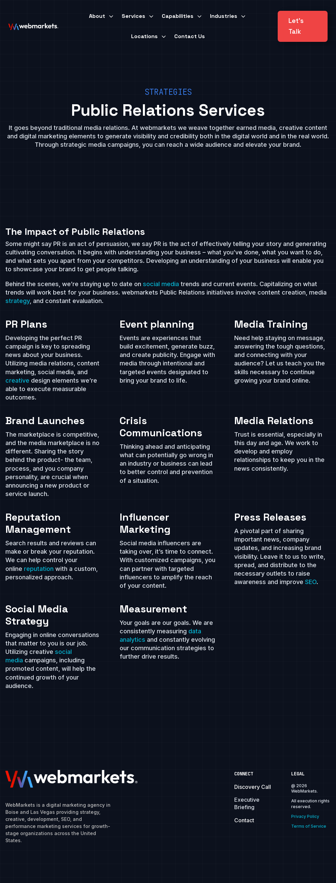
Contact (244, 820)
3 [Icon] (111, 16)
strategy (17, 300)
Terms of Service (308, 826)
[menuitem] (102, 16)
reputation (39, 568)
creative (17, 380)
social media (161, 283)
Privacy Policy (305, 816)
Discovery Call (252, 786)
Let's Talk (296, 26)
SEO (310, 581)
